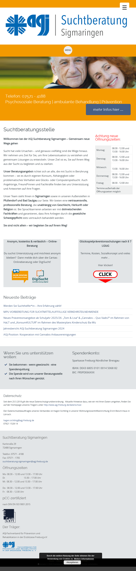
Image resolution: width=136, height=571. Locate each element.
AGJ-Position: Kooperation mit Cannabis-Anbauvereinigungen (39, 334)
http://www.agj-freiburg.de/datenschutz (62, 404)
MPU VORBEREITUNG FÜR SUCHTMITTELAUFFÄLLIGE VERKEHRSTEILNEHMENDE (50, 311)
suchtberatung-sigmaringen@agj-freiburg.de (25, 461)
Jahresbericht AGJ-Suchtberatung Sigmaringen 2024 (33, 328)
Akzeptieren (72, 562)
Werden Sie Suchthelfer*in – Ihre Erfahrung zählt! (32, 305)
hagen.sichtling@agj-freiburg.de (18, 420)
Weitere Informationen (84, 559)
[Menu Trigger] (124, 7)
